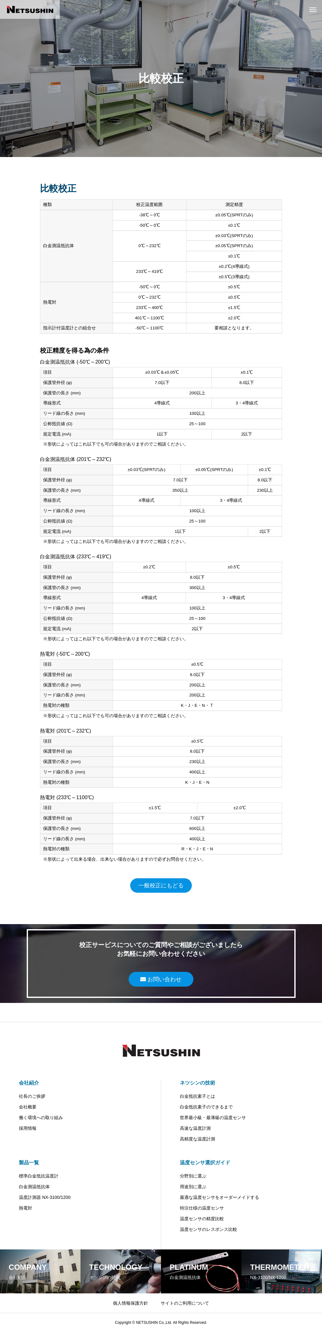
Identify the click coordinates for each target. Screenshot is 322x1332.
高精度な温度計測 (197, 1138)
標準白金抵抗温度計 (38, 1175)
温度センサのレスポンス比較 (208, 1229)
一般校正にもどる (161, 885)
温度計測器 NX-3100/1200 (44, 1197)
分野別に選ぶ (193, 1175)
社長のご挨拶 (32, 1096)
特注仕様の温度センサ (202, 1207)
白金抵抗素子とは (197, 1096)
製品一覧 (29, 1162)
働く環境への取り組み (41, 1117)
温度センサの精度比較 (202, 1218)
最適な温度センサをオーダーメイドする (219, 1197)
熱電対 (25, 1207)
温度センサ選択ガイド (205, 1162)
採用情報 (27, 1128)
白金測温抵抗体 (34, 1186)
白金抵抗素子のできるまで (206, 1106)
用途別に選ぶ (193, 1186)
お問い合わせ (160, 979)
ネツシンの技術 (197, 1083)
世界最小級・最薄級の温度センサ (213, 1117)
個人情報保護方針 (130, 1303)
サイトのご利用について (185, 1303)
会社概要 (27, 1106)
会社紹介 (29, 1083)
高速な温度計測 (195, 1128)
